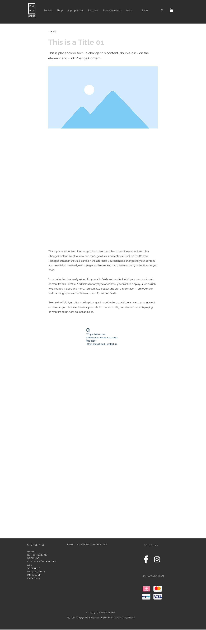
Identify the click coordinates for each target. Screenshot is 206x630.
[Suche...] (146, 10)
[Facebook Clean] (146, 559)
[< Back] (59, 31)
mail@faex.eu (96, 617)
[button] (171, 10)
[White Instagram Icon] (157, 559)
